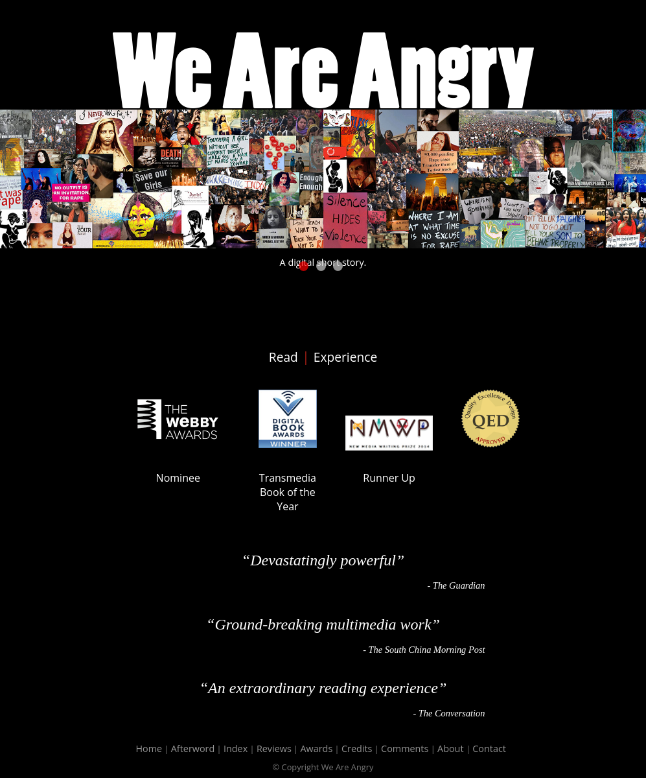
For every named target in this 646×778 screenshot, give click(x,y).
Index (236, 748)
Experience (345, 357)
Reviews (274, 748)
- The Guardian (456, 585)
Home (148, 748)
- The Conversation (449, 713)
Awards (316, 748)
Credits (356, 748)
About (450, 748)
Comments (404, 748)
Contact (489, 748)
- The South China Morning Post (424, 649)
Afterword (193, 748)
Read (283, 357)
